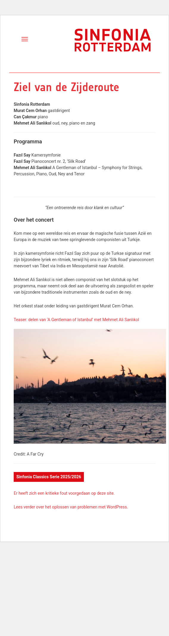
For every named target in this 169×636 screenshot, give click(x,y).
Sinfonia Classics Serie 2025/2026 (48, 476)
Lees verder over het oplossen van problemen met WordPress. (71, 507)
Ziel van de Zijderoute (66, 87)
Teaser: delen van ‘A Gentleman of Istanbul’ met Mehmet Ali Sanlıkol (76, 319)
